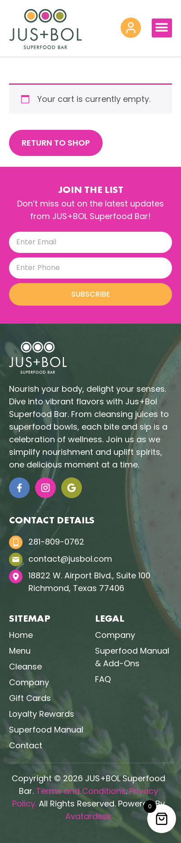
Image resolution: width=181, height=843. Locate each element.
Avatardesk (88, 816)
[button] (162, 28)
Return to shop (56, 142)
